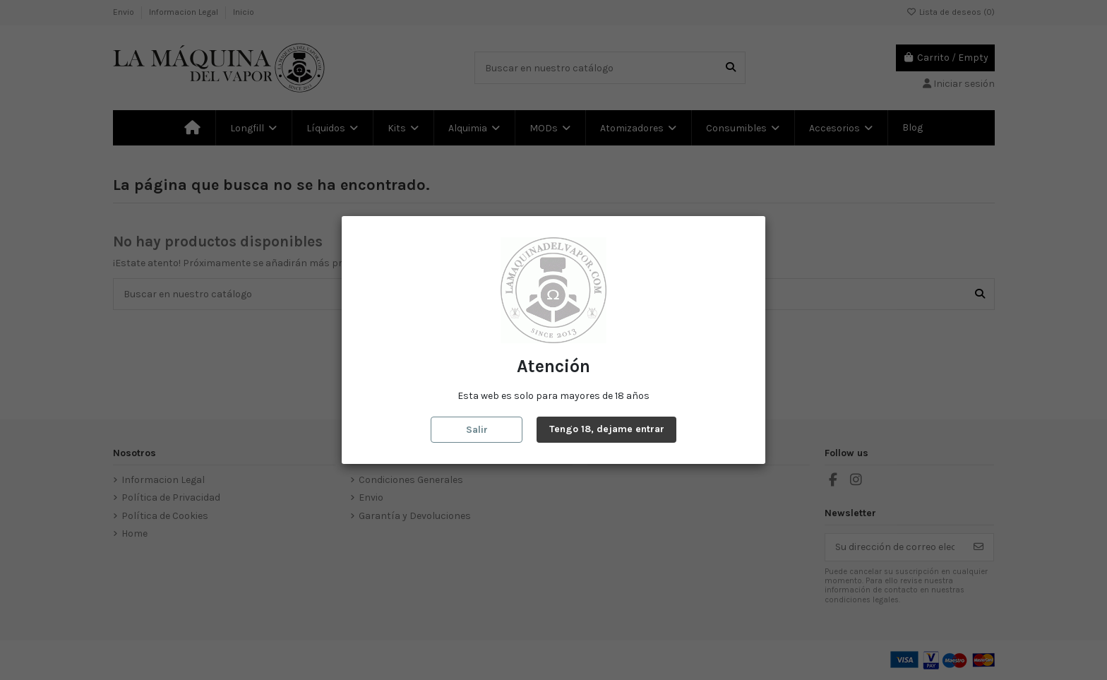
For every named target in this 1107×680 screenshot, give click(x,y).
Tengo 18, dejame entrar (606, 429)
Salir (477, 430)
